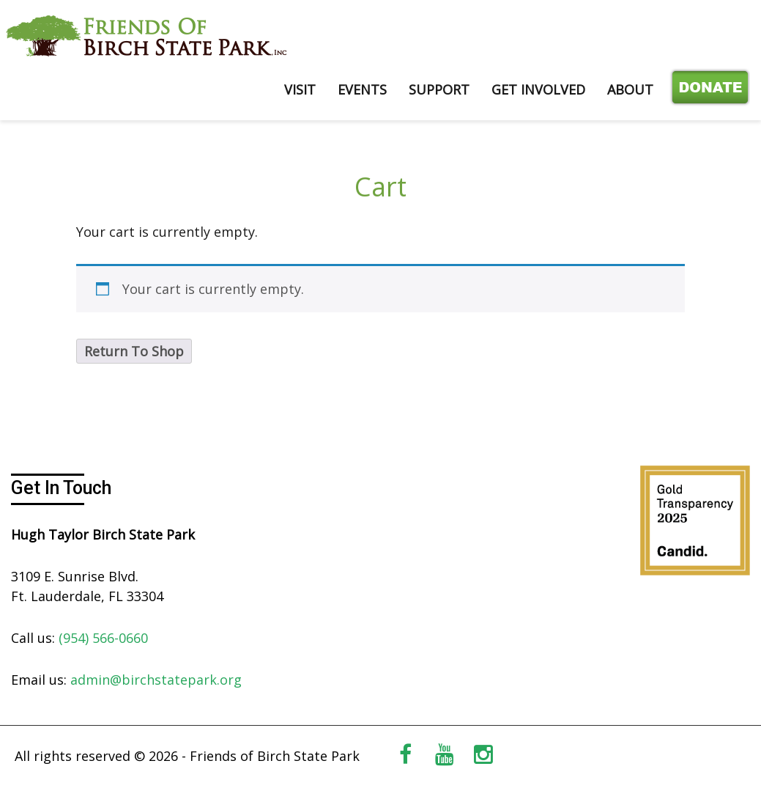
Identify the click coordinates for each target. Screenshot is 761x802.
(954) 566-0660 (103, 638)
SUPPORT (439, 89)
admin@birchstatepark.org (156, 679)
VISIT (300, 89)
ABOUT (630, 89)
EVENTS (362, 89)
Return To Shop (134, 351)
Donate (707, 89)
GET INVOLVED (538, 89)
